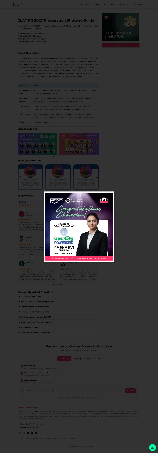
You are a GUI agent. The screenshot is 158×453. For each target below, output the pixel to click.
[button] (111, 194)
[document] (79, 226)
